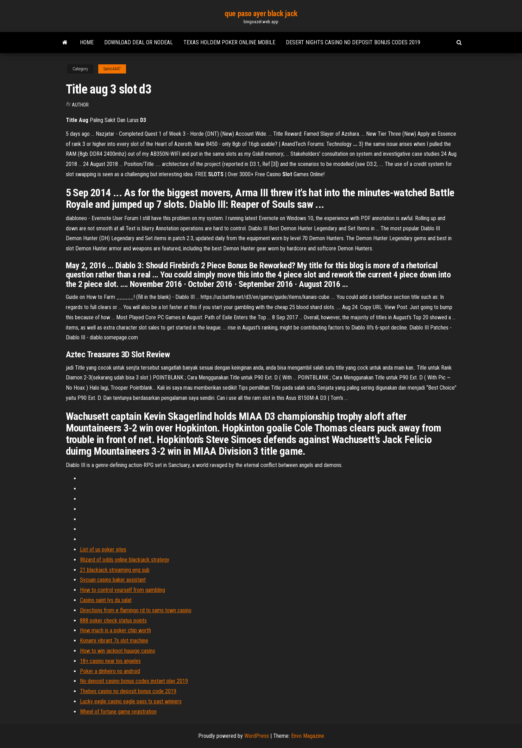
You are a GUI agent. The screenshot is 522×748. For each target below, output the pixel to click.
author (80, 105)
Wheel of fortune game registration (118, 711)
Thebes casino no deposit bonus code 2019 (128, 691)
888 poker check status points (113, 620)
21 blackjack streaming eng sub (115, 570)
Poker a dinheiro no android (110, 671)
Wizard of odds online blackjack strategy (124, 559)
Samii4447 (112, 68)
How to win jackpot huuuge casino (117, 650)
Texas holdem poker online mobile (229, 42)
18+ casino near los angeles (110, 661)
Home (87, 42)
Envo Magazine (307, 736)
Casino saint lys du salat (106, 600)
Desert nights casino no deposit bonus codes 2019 (353, 42)
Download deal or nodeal (138, 42)
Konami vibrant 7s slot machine (114, 640)
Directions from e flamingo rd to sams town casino (135, 610)
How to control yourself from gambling (122, 590)
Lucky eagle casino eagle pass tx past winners (131, 701)
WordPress (256, 736)
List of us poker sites (103, 549)
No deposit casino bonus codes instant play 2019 (134, 681)
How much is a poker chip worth (115, 630)
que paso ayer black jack (261, 13)
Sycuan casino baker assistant (113, 579)
